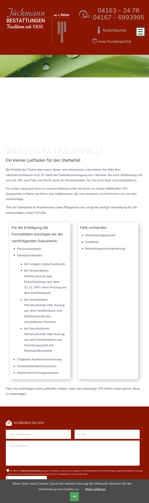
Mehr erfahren (95, 489)
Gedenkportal (114, 30)
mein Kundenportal (114, 41)
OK (74, 496)
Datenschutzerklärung (31, 471)
